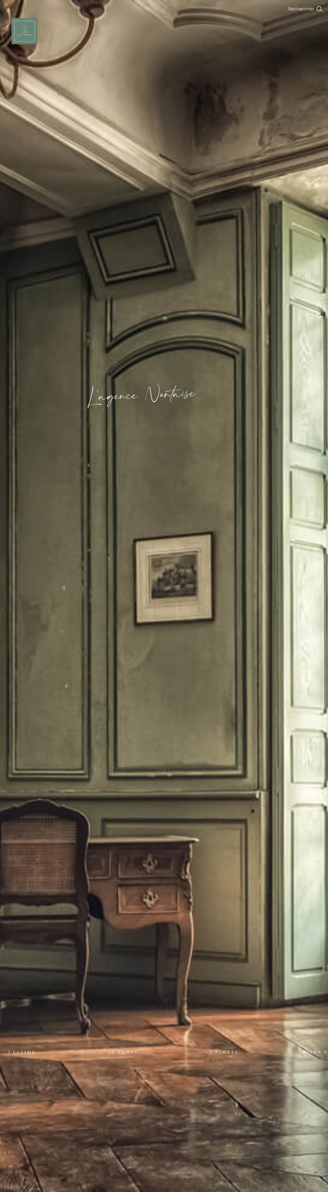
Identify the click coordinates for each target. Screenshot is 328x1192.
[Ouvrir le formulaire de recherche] (305, 9)
